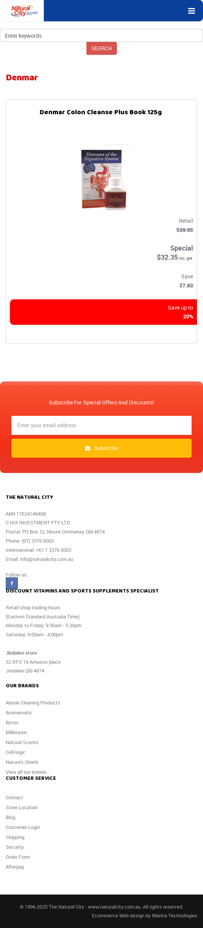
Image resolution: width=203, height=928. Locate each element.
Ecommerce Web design (118, 915)
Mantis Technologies (174, 915)
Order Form (18, 856)
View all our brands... (28, 771)
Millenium (16, 732)
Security (15, 846)
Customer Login (23, 827)
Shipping (15, 837)
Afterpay (15, 866)
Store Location (22, 807)
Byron (12, 722)
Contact (14, 797)
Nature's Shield (22, 762)
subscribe (101, 448)
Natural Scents (22, 742)
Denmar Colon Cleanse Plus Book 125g (101, 113)
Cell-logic (16, 752)
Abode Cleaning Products (33, 702)
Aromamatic (19, 712)
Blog (10, 817)
